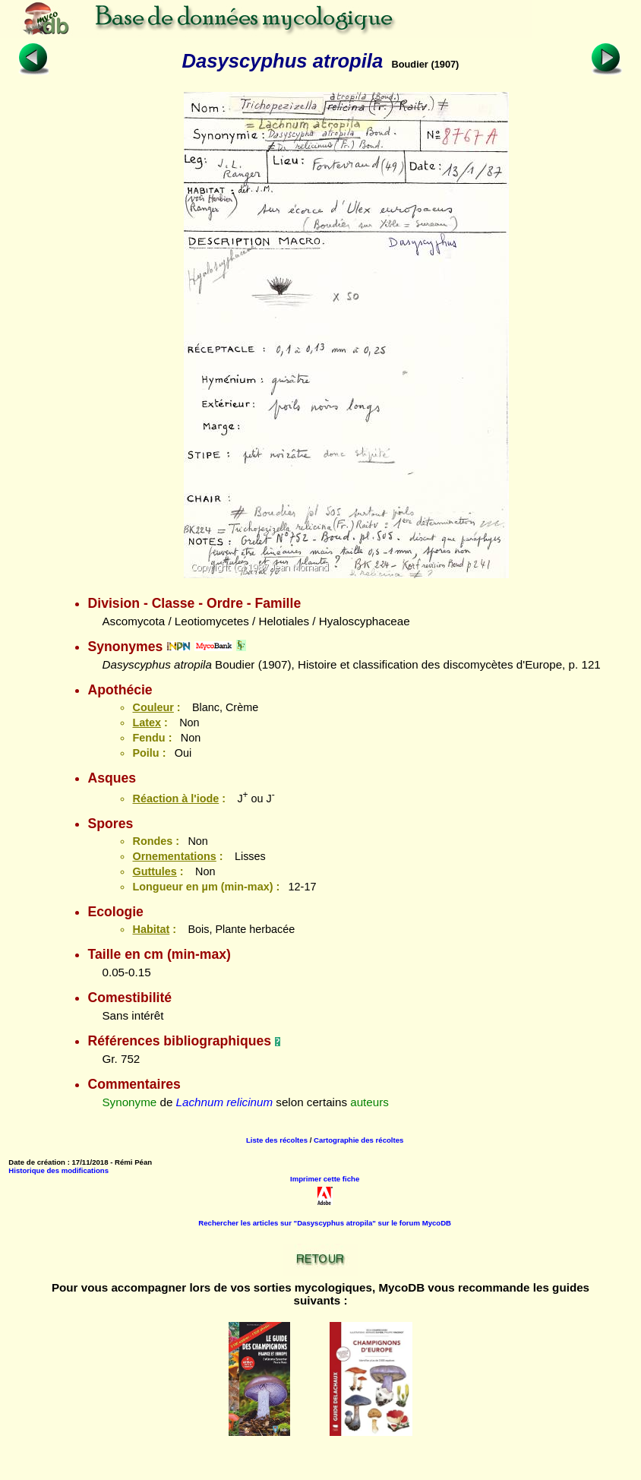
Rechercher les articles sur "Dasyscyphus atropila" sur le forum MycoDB (324, 1223)
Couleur (152, 707)
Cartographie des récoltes (358, 1140)
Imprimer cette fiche (324, 1179)
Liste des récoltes (277, 1140)
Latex (146, 722)
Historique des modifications (58, 1170)
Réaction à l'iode (175, 798)
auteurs (369, 1102)
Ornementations (174, 856)
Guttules (154, 871)
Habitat (150, 929)
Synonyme (129, 1102)
